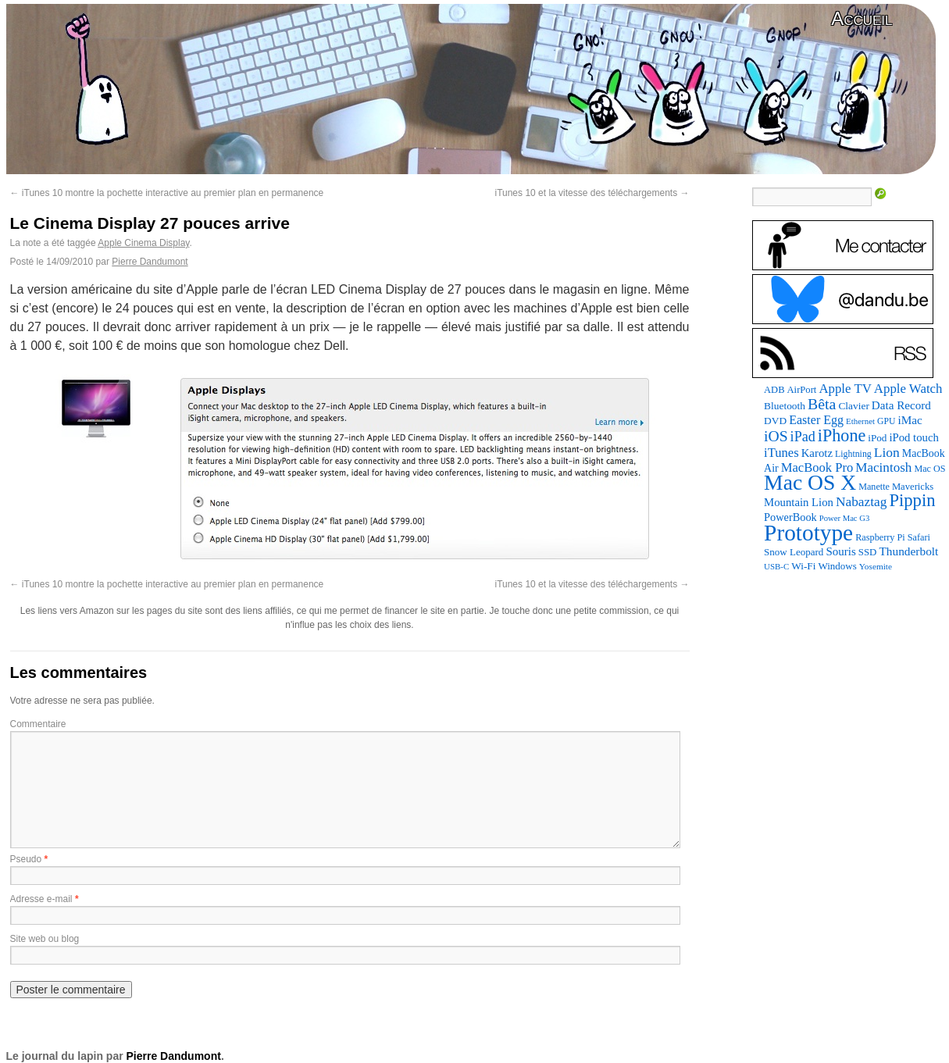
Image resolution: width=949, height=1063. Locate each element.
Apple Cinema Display (143, 242)
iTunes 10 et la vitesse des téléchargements (591, 192)
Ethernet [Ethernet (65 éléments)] (860, 421)
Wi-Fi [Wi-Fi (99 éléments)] (803, 566)
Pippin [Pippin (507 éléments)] (912, 500)
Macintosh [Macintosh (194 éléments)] (883, 467)
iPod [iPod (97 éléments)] (877, 438)
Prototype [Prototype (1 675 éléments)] (808, 532)
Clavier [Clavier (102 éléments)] (853, 406)
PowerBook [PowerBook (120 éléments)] (790, 517)
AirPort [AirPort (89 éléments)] (802, 389)
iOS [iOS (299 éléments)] (776, 436)
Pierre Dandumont (149, 261)
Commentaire (38, 724)
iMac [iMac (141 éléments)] (909, 419)
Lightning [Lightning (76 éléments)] (853, 453)
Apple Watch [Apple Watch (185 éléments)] (908, 388)
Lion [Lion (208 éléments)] (887, 452)
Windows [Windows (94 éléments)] (837, 566)
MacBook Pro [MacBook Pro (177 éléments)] (817, 467)
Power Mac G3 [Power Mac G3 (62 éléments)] (844, 518)
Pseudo (26, 859)
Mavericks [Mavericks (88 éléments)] (912, 486)
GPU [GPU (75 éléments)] (886, 421)
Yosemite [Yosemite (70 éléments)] (875, 566)
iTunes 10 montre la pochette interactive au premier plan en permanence (167, 192)
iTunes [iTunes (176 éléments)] (781, 452)
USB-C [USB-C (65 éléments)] (776, 566)
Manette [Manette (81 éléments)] (874, 486)
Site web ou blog (45, 938)
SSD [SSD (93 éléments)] (867, 552)
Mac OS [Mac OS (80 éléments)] (929, 468)
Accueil (861, 18)
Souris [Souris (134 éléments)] (840, 551)
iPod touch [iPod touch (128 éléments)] (913, 437)
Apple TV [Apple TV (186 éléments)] (845, 388)
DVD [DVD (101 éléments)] (775, 420)
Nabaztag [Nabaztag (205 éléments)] (861, 501)
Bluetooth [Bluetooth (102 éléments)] (784, 406)
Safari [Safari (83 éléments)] (919, 537)
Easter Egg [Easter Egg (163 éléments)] (816, 419)
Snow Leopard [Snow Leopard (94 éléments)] (793, 552)
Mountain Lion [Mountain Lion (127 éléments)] (798, 502)
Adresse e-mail (41, 899)
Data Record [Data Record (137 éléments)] (901, 405)
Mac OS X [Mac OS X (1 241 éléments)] (810, 482)
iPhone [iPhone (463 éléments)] (841, 435)
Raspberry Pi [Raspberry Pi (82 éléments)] (880, 537)
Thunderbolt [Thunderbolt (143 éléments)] (908, 551)
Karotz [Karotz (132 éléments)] (817, 453)
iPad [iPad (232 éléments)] (802, 436)
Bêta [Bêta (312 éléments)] (822, 403)
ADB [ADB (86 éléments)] (774, 389)
